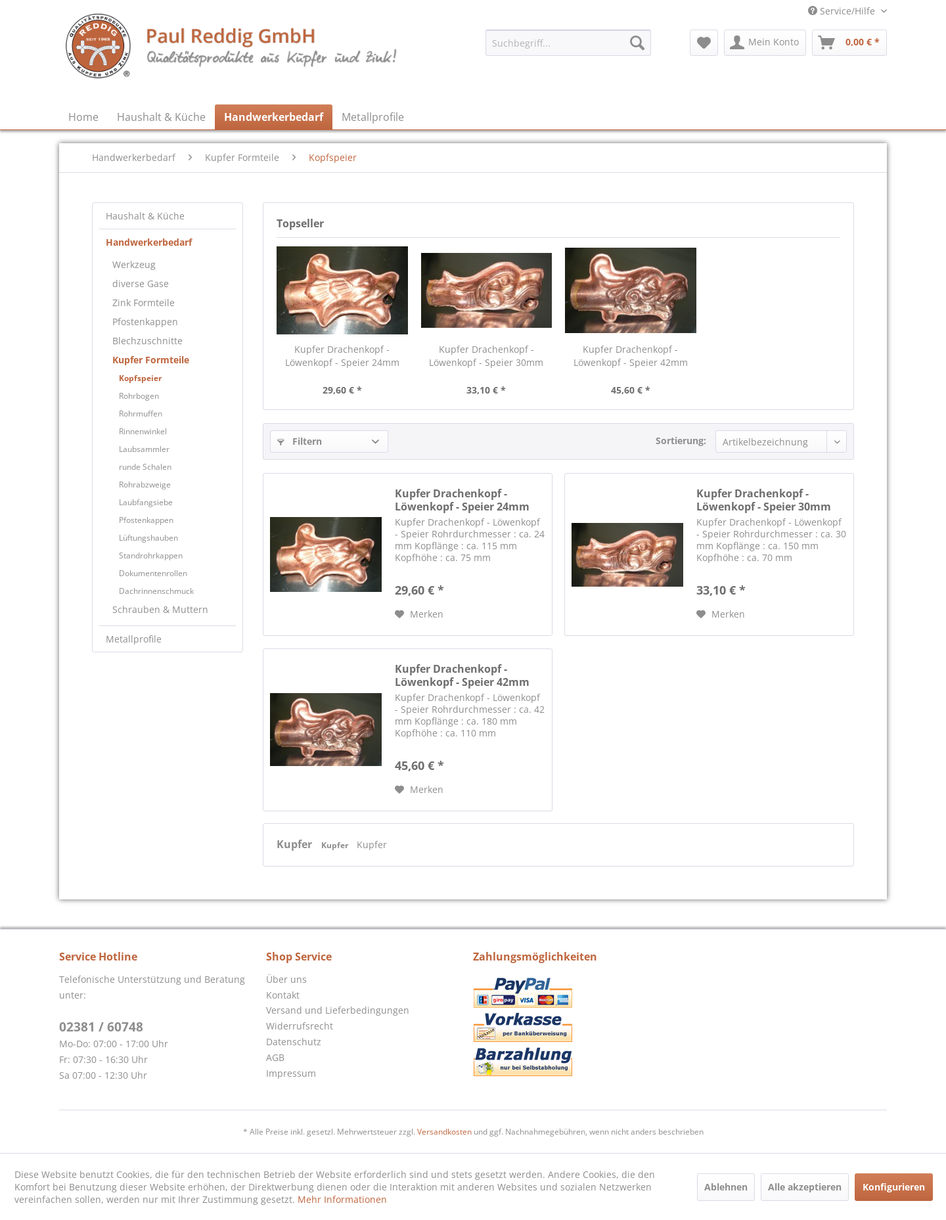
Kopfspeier (140, 378)
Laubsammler (144, 449)
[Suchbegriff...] (568, 43)
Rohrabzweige (145, 484)
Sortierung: (681, 440)
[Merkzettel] (704, 43)
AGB (275, 1057)
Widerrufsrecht (299, 1026)
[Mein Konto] (765, 43)
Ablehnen (726, 1187)
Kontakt (283, 995)
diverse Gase (140, 283)
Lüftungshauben (148, 537)
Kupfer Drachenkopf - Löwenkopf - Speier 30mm (486, 356)
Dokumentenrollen (153, 573)
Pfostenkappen (145, 321)
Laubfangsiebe (146, 502)
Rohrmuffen (140, 413)
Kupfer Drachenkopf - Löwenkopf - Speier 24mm (342, 356)
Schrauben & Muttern (160, 609)
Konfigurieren (894, 1187)
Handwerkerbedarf (149, 242)
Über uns (286, 979)
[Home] (83, 116)
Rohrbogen (139, 395)
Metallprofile (134, 639)
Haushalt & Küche (145, 216)
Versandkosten (444, 1131)
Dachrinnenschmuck (156, 591)
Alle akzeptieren (805, 1187)
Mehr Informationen (342, 1199)
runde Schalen (145, 466)
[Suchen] (637, 43)
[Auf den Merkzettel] (419, 614)
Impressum (291, 1073)
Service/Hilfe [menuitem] (843, 11)
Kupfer (296, 844)
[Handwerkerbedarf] (273, 116)
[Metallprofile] (372, 116)
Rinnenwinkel (143, 431)
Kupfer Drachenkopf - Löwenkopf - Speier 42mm (631, 356)
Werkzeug (134, 264)
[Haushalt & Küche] (161, 116)
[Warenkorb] (849, 43)
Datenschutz (293, 1041)
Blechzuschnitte (147, 340)
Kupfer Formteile (150, 359)
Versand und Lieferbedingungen (337, 1010)
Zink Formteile (143, 302)
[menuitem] (568, 43)
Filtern (299, 441)
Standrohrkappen (151, 555)
